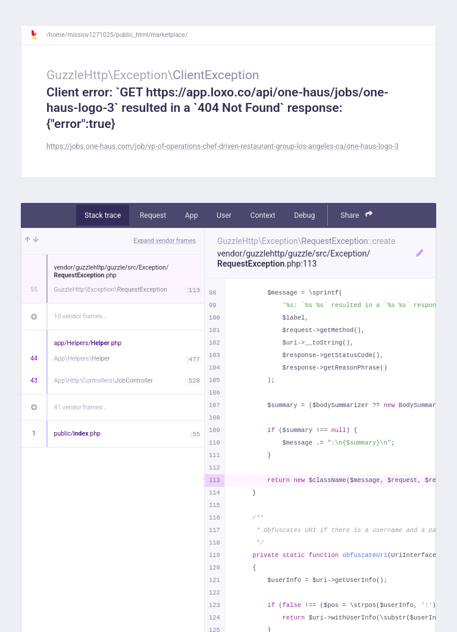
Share (356, 214)
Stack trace (102, 215)
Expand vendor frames (165, 241)
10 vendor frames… (80, 316)
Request (153, 215)
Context (262, 215)
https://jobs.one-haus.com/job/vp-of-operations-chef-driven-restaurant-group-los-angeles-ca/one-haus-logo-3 (222, 146)
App (191, 215)
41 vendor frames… (80, 407)
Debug (304, 215)
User (224, 215)
